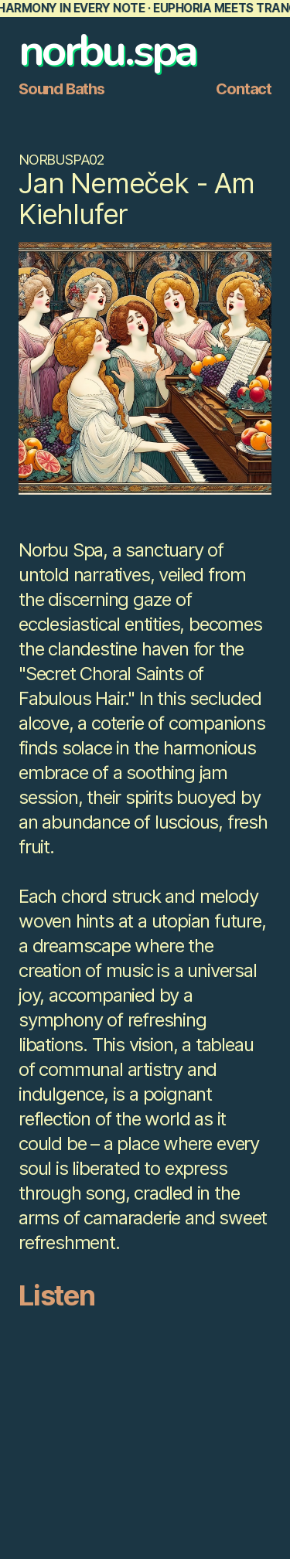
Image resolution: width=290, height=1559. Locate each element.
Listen (57, 1295)
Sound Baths (61, 89)
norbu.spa (107, 50)
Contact (243, 89)
